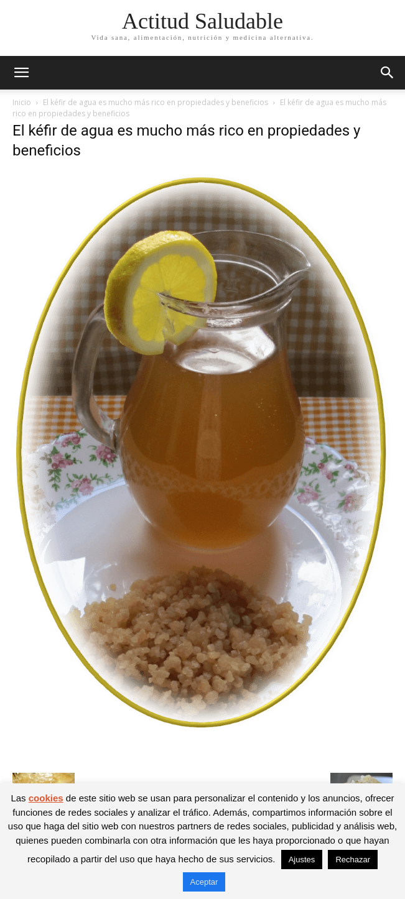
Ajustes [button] (302, 859)
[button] (21, 73)
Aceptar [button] (204, 882)
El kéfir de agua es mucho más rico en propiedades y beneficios (155, 102)
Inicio (21, 102)
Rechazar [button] (352, 859)
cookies (46, 798)
